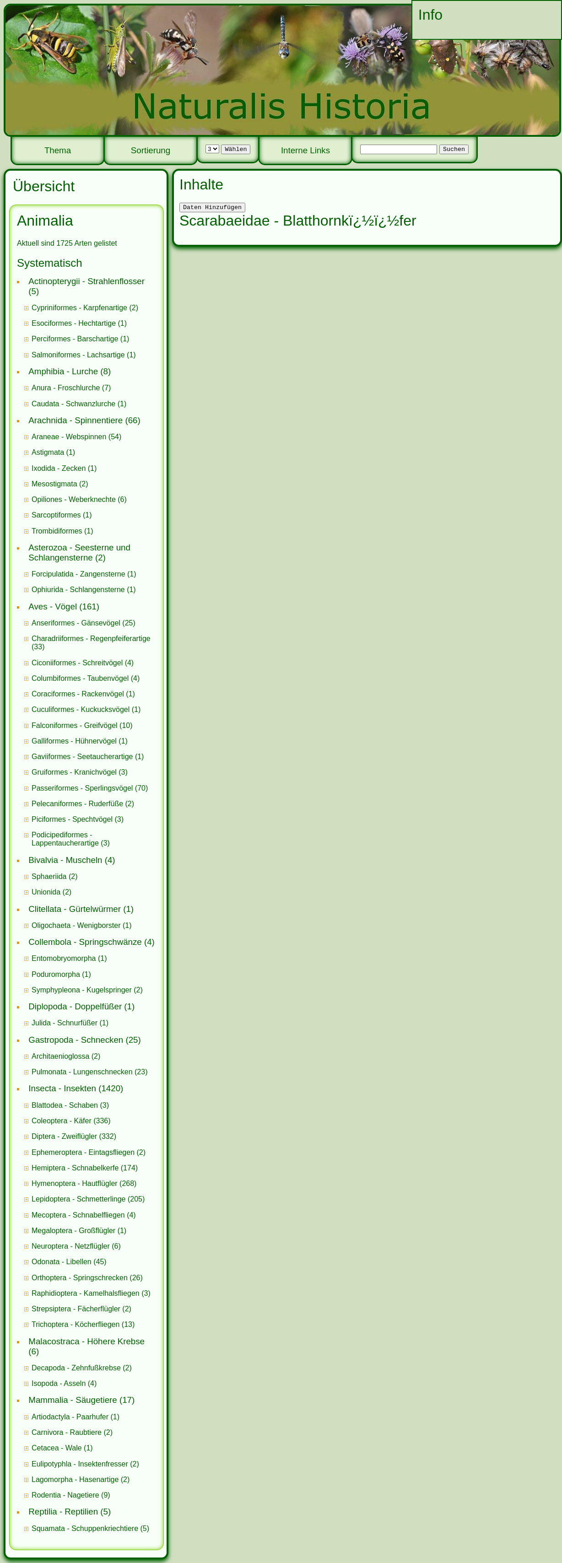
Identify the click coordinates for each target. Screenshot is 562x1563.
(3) (80, 772)
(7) (71, 388)
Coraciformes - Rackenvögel (78, 694)
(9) (71, 1495)
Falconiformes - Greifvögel (75, 725)
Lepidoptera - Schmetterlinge (78, 1199)
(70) (90, 788)
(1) (79, 323)
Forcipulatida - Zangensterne (78, 574)
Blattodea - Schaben (65, 1105)
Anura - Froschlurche (66, 388)
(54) (76, 437)
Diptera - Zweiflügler (64, 1136)
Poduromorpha (56, 974)
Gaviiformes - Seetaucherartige (83, 756)
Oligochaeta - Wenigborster (76, 925)
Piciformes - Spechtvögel (72, 819)
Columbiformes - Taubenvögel (80, 678)
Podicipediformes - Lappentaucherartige (66, 839)
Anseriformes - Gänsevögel (76, 623)
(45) (69, 1262)
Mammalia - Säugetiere (72, 1400)
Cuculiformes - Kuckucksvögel (81, 709)
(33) (91, 643)
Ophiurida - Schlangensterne (78, 589)
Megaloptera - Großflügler (73, 1230)
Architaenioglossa (60, 1056)
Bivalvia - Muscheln (65, 860)
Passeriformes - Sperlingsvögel (82, 788)
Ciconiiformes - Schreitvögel (77, 663)
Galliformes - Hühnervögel (74, 741)
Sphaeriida (49, 876)
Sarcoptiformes (56, 515)
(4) (83, 663)
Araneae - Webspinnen (69, 437)
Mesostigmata (54, 484)
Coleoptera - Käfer (62, 1121)
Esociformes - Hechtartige (74, 323)
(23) (90, 1072)
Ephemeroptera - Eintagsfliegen (83, 1152)
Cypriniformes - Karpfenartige (79, 308)
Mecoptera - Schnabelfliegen (78, 1215)
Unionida (46, 892)
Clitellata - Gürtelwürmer (74, 909)
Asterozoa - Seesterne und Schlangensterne (79, 552)
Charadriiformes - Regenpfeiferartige (91, 638)
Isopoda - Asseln (59, 1383)
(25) (83, 623)
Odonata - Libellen (62, 1262)
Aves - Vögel (52, 606)
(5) (90, 1528)
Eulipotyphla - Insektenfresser (80, 1464)
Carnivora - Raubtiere (67, 1432)
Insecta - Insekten (62, 1088)
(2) (85, 308)
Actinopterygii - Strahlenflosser (86, 281)
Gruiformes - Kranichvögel (74, 772)
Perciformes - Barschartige (75, 339)
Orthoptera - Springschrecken (80, 1278)
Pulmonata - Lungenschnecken (82, 1072)
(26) (87, 1278)
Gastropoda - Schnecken (75, 1040)
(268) (84, 1183)
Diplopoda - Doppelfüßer (75, 1006)
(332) (74, 1136)
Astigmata (48, 452)
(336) (71, 1121)
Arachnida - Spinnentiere (75, 420)
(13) (83, 1324)
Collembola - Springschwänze (84, 942)
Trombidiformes (57, 531)
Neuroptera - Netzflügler (71, 1246)
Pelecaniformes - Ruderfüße (77, 804)
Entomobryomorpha (64, 958)
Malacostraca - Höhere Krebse (86, 1341)
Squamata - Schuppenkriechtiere (85, 1528)
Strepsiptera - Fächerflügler (76, 1309)
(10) (82, 725)
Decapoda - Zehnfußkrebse (76, 1368)
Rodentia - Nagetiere (65, 1495)
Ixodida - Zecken (59, 468)
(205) (88, 1199)
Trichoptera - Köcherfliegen (75, 1324)
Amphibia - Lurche (63, 371)
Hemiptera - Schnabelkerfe (75, 1168)
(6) (79, 499)
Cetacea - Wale (57, 1448)
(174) (85, 1168)
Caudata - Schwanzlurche (73, 404)
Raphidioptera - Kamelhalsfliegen (86, 1293)
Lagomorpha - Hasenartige (75, 1479)
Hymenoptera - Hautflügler (75, 1183)
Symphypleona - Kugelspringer (82, 990)
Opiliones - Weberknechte (74, 499)
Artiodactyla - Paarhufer (70, 1417)
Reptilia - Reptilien (63, 1511)
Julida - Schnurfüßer (64, 1023)
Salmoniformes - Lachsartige (78, 355)
